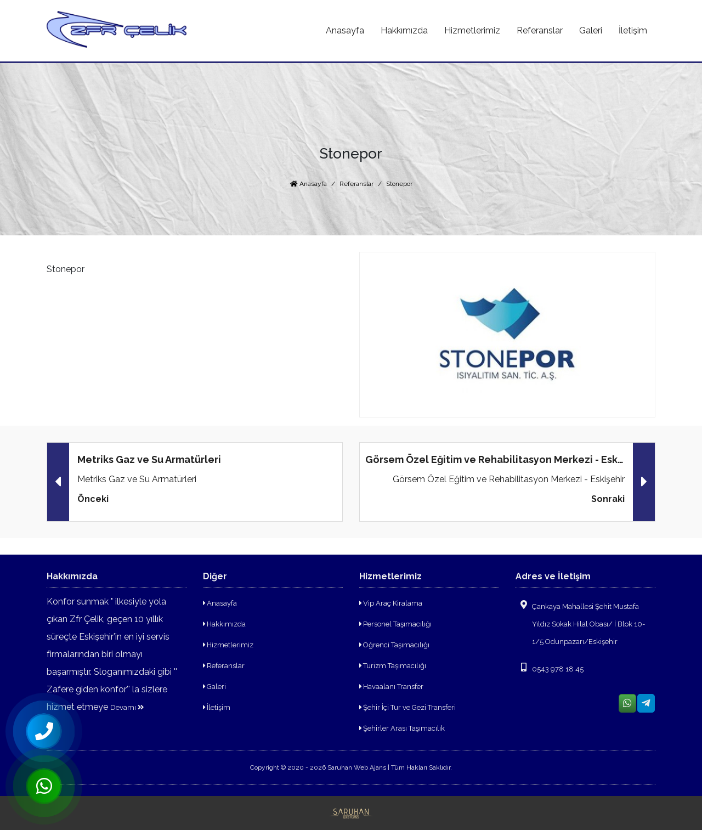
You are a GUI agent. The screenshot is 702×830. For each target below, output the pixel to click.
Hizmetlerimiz (228, 645)
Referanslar (356, 184)
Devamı (127, 707)
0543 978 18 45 (550, 668)
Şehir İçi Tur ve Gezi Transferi (407, 707)
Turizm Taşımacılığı (392, 666)
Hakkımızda (224, 624)
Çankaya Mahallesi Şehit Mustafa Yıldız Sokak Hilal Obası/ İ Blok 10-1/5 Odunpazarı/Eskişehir (580, 623)
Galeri (214, 686)
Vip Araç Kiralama (390, 603)
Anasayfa (308, 184)
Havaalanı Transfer (391, 686)
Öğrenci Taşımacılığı (394, 645)
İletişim (216, 707)
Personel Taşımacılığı (395, 624)
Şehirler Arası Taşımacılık (402, 728)
